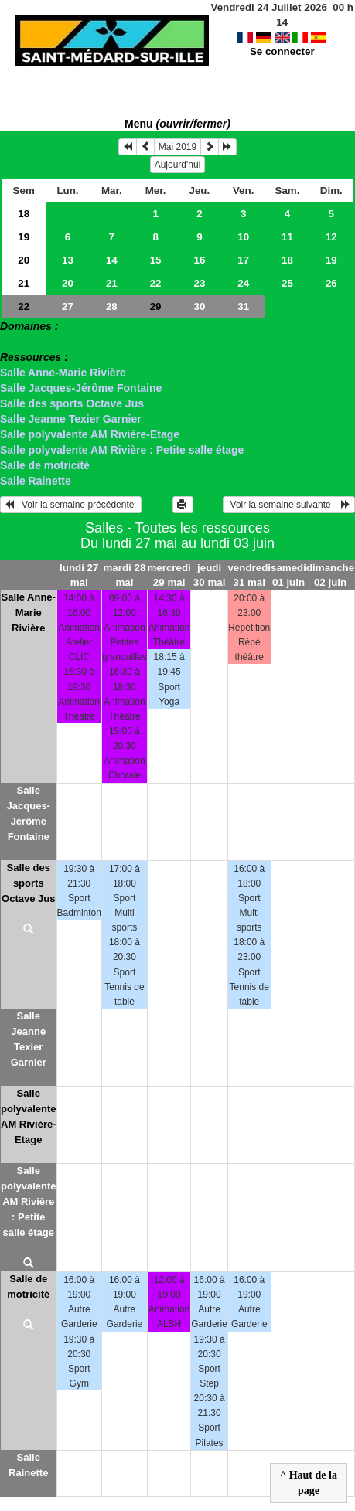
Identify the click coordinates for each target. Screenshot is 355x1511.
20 (23, 260)
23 (199, 283)
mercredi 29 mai (168, 575)
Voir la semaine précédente (71, 504)
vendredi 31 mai (249, 575)
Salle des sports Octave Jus (72, 403)
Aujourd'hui (178, 164)
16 (199, 260)
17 (243, 260)
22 (156, 283)
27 (67, 306)
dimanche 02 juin (330, 575)
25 (287, 283)
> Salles (20, 341)
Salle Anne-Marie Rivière (63, 372)
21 (23, 283)
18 (23, 214)
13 (67, 260)
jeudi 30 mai (209, 575)
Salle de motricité (45, 465)
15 (156, 260)
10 (243, 237)
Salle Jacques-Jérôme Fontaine (81, 388)
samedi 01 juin (288, 575)
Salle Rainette (35, 481)
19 (23, 237)
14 (112, 260)
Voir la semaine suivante (288, 504)
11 (287, 237)
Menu (177, 123)
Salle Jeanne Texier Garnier (71, 419)
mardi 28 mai (125, 575)
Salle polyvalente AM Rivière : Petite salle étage (122, 450)
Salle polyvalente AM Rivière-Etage (89, 434)
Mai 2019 (177, 146)
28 (112, 306)
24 (243, 283)
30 (199, 306)
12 (331, 237)
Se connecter (282, 37)
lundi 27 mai (79, 575)
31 (243, 306)
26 (331, 283)
